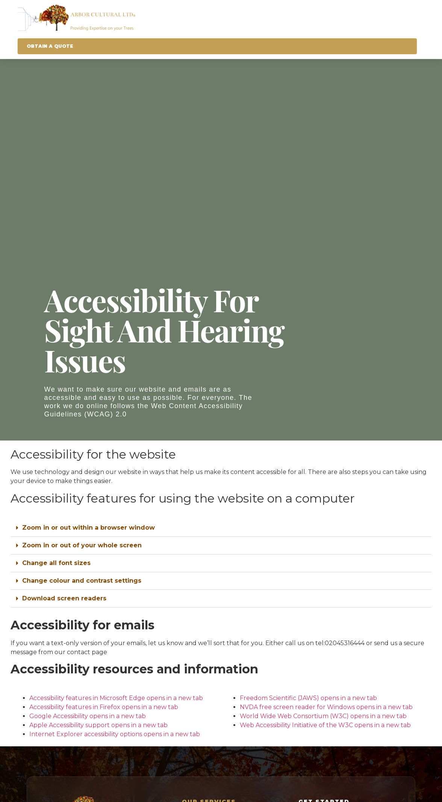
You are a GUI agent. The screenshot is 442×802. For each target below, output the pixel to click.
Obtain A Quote (50, 46)
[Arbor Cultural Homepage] (217, 18)
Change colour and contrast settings (81, 580)
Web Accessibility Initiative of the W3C (326, 725)
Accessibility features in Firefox (104, 707)
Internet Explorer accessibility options (115, 734)
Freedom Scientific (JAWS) (309, 698)
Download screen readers (64, 598)
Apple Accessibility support (99, 725)
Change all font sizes (56, 563)
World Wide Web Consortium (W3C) (324, 716)
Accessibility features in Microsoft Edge (116, 698)
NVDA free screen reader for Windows (327, 707)
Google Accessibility (88, 716)
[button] (221, 528)
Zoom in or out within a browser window (88, 527)
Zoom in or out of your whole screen (82, 545)
